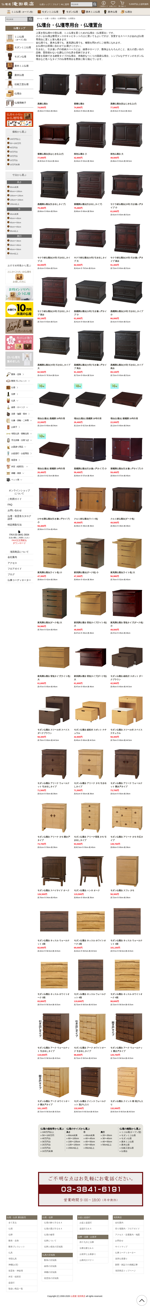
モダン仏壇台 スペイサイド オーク (53, 890)
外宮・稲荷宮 (14, 1276)
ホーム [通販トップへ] (39, 18)
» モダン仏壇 (126, 1138)
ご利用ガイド (15, 499)
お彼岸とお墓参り (88, 1254)
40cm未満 (14, 214)
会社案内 (12, 557)
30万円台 (14, 152)
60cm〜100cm (16, 191)
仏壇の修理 (49, 1234)
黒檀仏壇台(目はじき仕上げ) (123, 104)
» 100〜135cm (73, 1141)
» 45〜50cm (89, 1141)
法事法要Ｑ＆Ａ (87, 1248)
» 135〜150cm (73, 1145)
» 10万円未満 (46, 1151)
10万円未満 (15, 164)
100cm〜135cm (16, 196)
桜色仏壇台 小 (80, 154)
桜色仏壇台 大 (116, 154)
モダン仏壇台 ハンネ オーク (87, 890)
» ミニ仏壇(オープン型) (130, 1132)
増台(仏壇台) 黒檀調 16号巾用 (51, 418)
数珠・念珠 (16, 374)
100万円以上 (15, 139)
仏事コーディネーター (19, 580)
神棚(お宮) (13, 1264)
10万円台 (14, 160)
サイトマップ (121, 1246)
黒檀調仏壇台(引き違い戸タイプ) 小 (90, 468)
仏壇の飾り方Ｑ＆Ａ (53, 1222)
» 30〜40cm (106, 1138)
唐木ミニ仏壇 (90, 12)
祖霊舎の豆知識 (51, 1278)
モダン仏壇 (70, 12)
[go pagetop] (142, 1300)
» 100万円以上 (47, 1132)
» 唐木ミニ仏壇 (127, 1141)
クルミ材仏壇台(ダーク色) (122, 519)
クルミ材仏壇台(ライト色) (86, 519)
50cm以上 (14, 254)
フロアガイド (15, 568)
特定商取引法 (15, 524)
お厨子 (14, 427)
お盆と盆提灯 (86, 1222)
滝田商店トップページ (125, 1270)
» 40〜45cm (89, 1138)
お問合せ (119, 1240)
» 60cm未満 (71, 1135)
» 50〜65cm (89, 1145)
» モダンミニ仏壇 (128, 1135)
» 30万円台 (45, 1141)
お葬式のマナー (87, 1260)
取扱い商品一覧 (15, 1288)
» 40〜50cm (106, 1141)
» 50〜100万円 (47, 1135)
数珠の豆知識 (50, 1260)
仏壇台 (126, 12)
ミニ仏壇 (20, 12)
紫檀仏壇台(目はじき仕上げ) (51, 154)
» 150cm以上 (72, 1148)
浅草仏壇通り (121, 1258)
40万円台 (14, 147)
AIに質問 (65, 4)
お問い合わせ (15, 510)
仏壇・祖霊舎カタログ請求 (19, 517)
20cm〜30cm (15, 241)
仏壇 (46, 18)
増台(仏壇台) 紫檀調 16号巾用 (124, 418)
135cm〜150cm (16, 200)
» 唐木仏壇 (124, 1145)
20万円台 (14, 156)
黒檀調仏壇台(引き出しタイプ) (52, 204)
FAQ (10, 504)
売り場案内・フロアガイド (127, 1228)
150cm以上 (14, 204)
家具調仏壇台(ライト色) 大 (122, 572)
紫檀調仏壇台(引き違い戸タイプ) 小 (126, 468)
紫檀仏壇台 (79, 104)
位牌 (13, 394)
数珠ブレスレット (16, 1246)
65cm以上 (14, 231)
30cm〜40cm (15, 245)
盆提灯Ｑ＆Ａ (86, 1228)
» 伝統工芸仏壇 (127, 1148)
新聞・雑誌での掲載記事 (126, 1264)
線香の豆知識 (50, 1266)
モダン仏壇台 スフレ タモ (122, 890)
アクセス (12, 563)
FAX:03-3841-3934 (19, 537)
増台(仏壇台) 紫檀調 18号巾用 (51, 468)
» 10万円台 (45, 1148)
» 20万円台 (45, 1145)
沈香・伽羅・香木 (19, 414)
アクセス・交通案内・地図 (127, 1234)
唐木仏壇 (110, 12)
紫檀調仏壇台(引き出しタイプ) (88, 204)
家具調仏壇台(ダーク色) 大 (50, 622)
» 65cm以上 (88, 1148)
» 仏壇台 (123, 1151)
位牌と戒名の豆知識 (53, 1246)
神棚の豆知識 (50, 1272)
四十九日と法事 (87, 1242)
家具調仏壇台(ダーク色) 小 (86, 572)
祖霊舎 (14, 460)
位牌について (50, 1240)
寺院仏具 (12, 1258)
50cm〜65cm (15, 227)
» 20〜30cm (106, 1135)
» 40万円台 (45, 1138)
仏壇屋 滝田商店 (77, 1296)
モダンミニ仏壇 (48, 12)
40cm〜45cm (15, 218)
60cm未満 (14, 187)
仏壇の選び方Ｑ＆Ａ (53, 1228)
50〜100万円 (15, 143)
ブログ (55, 4)
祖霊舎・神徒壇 (15, 1270)
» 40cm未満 (88, 1135)
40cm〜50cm (15, 249)
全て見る (12, 1222)
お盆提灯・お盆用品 (20, 453)
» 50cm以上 (106, 1145)
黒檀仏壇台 (43, 104)
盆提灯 (11, 1282)
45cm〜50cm (15, 222)
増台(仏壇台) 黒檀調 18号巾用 (88, 418)
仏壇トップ (45, 4)
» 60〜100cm (72, 1138)
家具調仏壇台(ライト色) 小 (50, 572)
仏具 (10, 1252)
